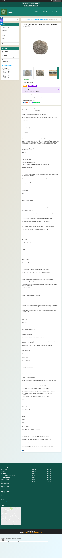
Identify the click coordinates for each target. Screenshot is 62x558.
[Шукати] (17, 19)
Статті (3, 35)
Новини (3, 32)
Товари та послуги (5, 27)
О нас (52, 11)
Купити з (32, 85)
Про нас (3, 38)
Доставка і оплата (5, 43)
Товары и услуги (44, 11)
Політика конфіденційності (37, 532)
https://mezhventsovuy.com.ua (7, 496)
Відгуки (3, 41)
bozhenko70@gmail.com (7, 65)
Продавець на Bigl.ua (31, 531)
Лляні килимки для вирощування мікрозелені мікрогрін (36, 19)
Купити (24, 85)
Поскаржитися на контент (27, 532)
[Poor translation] (4, 540)
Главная (36, 11)
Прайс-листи (4, 30)
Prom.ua (36, 530)
